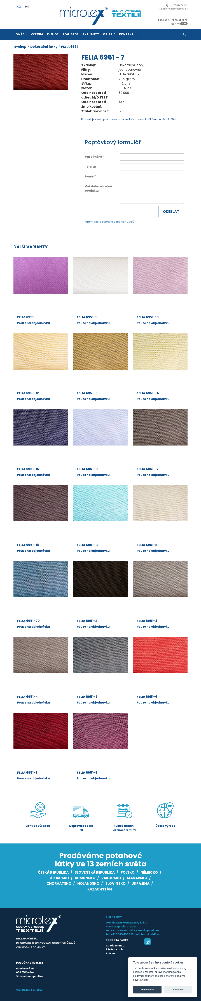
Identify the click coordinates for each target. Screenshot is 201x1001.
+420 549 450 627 (122, 934)
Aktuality (90, 34)
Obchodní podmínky (30, 947)
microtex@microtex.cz (173, 8)
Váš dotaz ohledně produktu (98, 188)
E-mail (89, 176)
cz (19, 6)
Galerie (109, 34)
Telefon (90, 166)
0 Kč (179, 23)
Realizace (70, 34)
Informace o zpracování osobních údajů (45, 943)
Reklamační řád (27, 938)
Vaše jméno (93, 157)
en (27, 6)
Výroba (37, 34)
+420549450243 (177, 5)
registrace (180, 20)
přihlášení (164, 20)
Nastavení (178, 989)
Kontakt (126, 34)
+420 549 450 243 (122, 930)
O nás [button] (21, 34)
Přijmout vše (147, 989)
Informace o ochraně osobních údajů (109, 222)
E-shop (53, 34)
